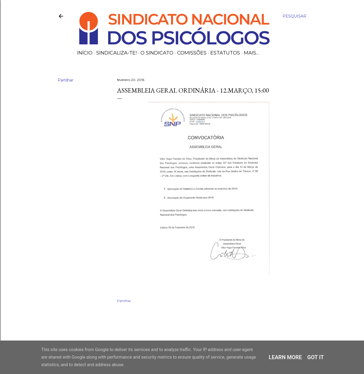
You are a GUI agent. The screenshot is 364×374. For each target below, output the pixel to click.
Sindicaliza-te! (116, 53)
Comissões (192, 53)
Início (84, 53)
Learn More (285, 357)
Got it (315, 357)
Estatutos (225, 53)
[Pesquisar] (294, 16)
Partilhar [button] (65, 80)
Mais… (251, 53)
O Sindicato (156, 53)
